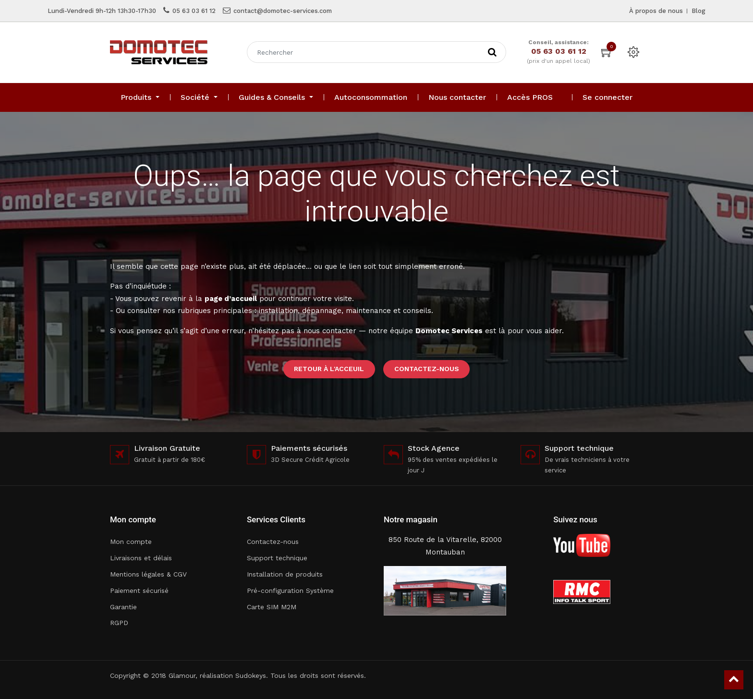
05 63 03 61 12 (194, 10)
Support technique (277, 558)
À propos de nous (656, 10)
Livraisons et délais (141, 558)
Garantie (123, 607)
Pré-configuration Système (290, 590)
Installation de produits (285, 574)
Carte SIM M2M (271, 607)
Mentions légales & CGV (148, 574)
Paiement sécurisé (139, 590)
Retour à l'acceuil (329, 369)
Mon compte (131, 541)
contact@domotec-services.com (282, 10)
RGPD (119, 623)
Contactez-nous (426, 369)
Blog (698, 10)
